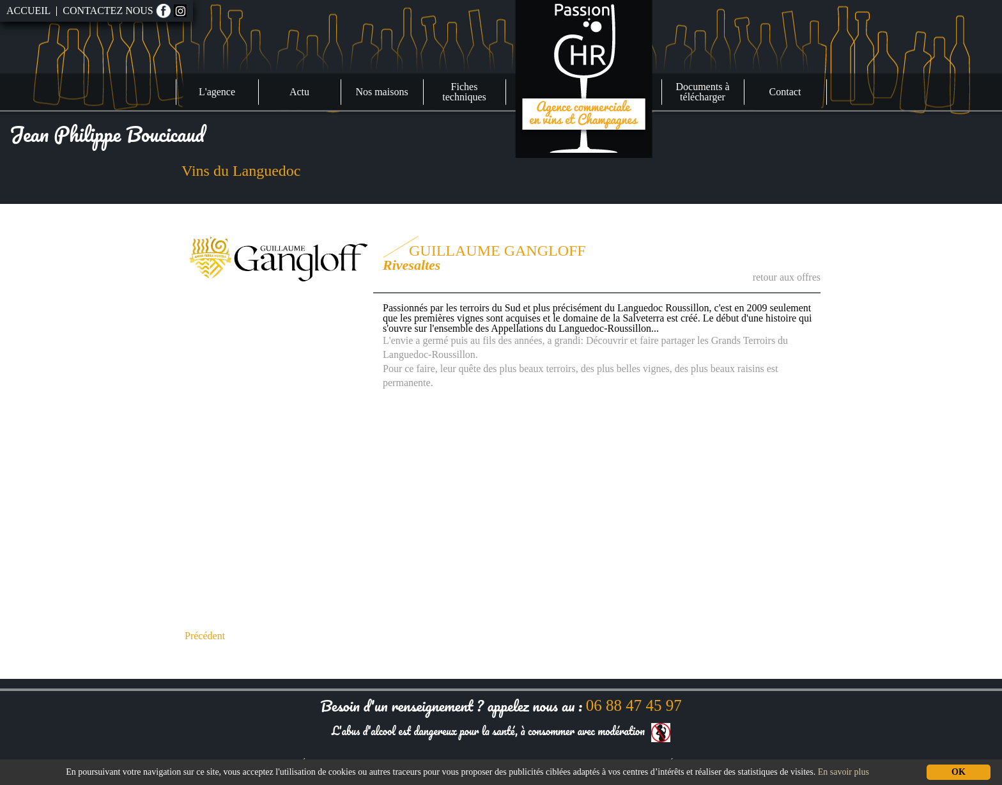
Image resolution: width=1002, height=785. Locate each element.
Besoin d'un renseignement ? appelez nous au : (500, 705)
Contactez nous (108, 11)
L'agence (217, 91)
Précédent (205, 636)
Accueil (28, 11)
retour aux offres (787, 277)
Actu (299, 91)
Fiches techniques (464, 91)
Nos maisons (381, 91)
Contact (785, 91)
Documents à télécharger (703, 91)
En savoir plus (843, 772)
